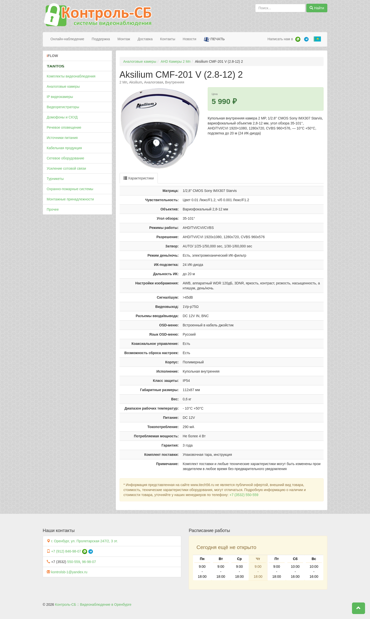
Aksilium (135, 82)
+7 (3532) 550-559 (243, 495)
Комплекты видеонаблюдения (71, 76)
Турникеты (55, 179)
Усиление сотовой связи (66, 168)
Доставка (145, 39)
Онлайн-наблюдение (67, 39)
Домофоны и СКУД (62, 117)
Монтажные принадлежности (70, 199)
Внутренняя (174, 82)
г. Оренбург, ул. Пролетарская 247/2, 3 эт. (84, 541)
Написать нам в (280, 39)
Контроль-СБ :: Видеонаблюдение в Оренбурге (93, 605)
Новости (189, 39)
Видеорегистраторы (63, 107)
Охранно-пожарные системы (70, 189)
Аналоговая (153, 82)
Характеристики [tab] (139, 178)
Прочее (53, 209)
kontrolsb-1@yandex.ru (69, 572)
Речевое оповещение (64, 127)
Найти (317, 8)
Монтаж (123, 39)
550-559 (73, 562)
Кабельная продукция (64, 148)
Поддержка (101, 39)
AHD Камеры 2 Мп (175, 61)
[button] (358, 608)
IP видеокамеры (60, 97)
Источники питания (62, 138)
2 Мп (123, 82)
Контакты (167, 39)
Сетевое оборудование (65, 158)
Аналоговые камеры (63, 86)
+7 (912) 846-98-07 (66, 551)
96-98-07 (89, 562)
